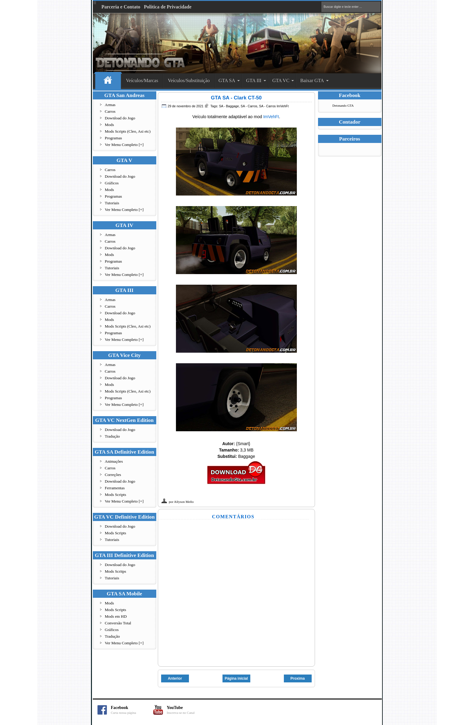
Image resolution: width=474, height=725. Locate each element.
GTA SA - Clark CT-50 (236, 98)
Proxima (298, 678)
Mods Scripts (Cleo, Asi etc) (128, 131)
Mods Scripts (115, 494)
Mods (109, 124)
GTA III (253, 80)
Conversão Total (118, 623)
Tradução (112, 436)
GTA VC (281, 80)
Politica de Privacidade (167, 6)
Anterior (175, 678)
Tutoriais (112, 203)
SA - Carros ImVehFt (274, 106)
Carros (110, 111)
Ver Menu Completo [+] (124, 144)
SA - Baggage (229, 106)
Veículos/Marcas (142, 80)
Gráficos (112, 183)
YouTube (188, 710)
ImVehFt (271, 116)
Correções (113, 474)
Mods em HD (116, 616)
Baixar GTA (312, 80)
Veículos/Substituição (189, 80)
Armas (110, 104)
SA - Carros (249, 106)
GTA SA (227, 80)
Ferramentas (115, 488)
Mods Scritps (115, 571)
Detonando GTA (343, 105)
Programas (113, 138)
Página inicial (236, 678)
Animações (114, 461)
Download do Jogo (120, 118)
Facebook (132, 710)
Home (108, 81)
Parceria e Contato (121, 6)
